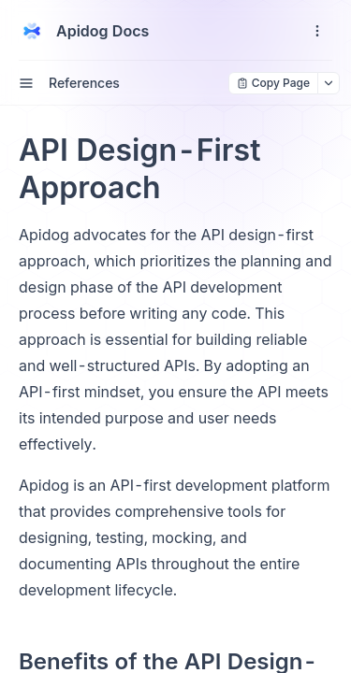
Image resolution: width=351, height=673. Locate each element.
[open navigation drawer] (317, 31)
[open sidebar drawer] (26, 83)
